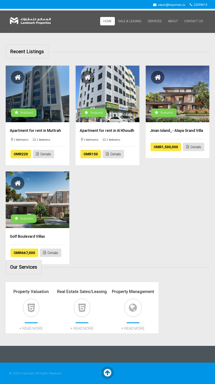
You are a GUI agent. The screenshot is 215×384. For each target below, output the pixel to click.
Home (107, 21)
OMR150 (91, 154)
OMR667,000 (24, 253)
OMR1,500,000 (166, 147)
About (173, 21)
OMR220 (21, 154)
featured (24, 113)
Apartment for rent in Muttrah (35, 130)
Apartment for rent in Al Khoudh (107, 130)
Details (43, 154)
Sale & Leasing (129, 21)
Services (155, 21)
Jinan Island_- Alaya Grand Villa (176, 130)
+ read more (31, 328)
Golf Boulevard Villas (27, 236)
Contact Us (193, 21)
